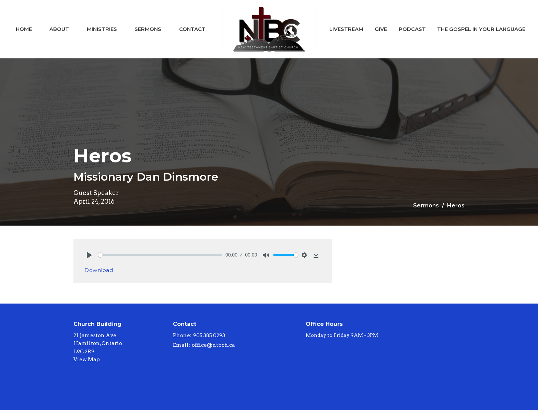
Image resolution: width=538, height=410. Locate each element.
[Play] (89, 255)
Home (24, 29)
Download (98, 270)
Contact (192, 29)
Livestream (346, 29)
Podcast (412, 29)
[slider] (160, 255)
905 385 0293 (209, 335)
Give (381, 29)
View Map (86, 359)
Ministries (102, 29)
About (59, 29)
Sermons (147, 29)
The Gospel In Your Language (481, 29)
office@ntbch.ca (213, 345)
